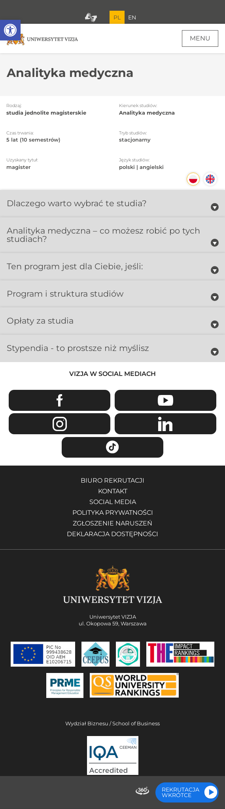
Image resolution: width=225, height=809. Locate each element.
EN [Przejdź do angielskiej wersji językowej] (132, 17)
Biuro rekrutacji (112, 480)
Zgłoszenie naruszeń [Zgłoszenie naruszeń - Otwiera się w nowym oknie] (112, 523)
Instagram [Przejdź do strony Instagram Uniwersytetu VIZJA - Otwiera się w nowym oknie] (59, 423)
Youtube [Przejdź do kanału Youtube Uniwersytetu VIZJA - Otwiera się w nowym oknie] (165, 400)
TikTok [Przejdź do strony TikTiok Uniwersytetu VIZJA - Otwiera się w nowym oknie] (112, 447)
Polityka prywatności (112, 512)
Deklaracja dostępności (112, 534)
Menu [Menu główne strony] (200, 38)
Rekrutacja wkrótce (180, 792)
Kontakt (112, 491)
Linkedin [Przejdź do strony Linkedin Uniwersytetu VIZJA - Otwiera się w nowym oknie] (165, 423)
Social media (112, 502)
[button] (10, 30)
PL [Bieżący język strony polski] (117, 17)
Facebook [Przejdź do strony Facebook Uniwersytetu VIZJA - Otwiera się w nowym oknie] (59, 400)
